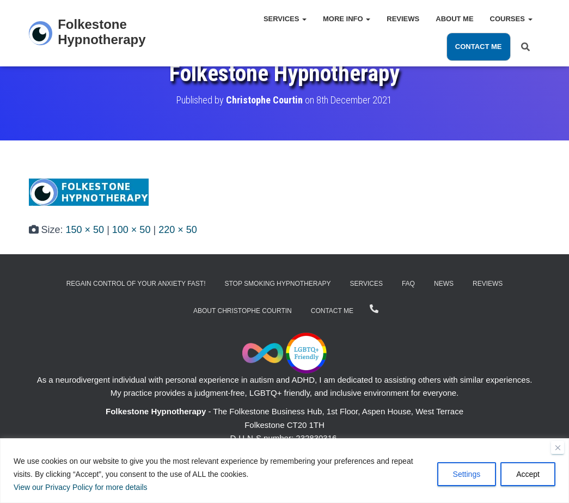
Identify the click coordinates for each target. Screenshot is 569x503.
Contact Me (478, 46)
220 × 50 (177, 229)
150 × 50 (85, 229)
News (444, 283)
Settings (467, 474)
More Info (346, 19)
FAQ (408, 283)
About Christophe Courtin (242, 311)
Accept (528, 474)
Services (285, 19)
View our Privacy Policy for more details (81, 487)
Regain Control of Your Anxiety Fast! (136, 283)
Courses (511, 19)
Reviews (403, 19)
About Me (454, 19)
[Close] (557, 447)
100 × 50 (131, 229)
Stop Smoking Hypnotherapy (278, 283)
